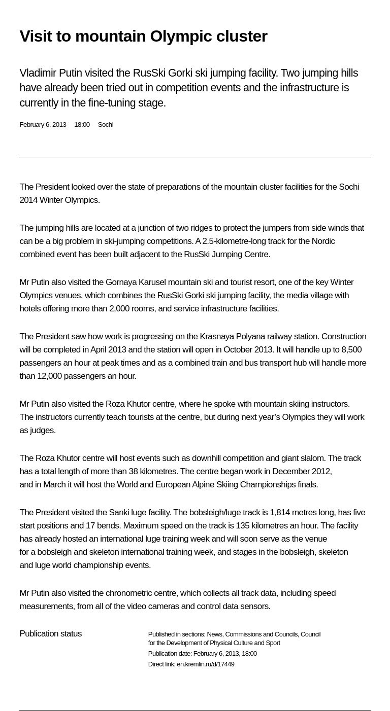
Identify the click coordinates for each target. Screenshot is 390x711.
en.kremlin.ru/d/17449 (205, 664)
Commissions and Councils (261, 634)
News (214, 634)
